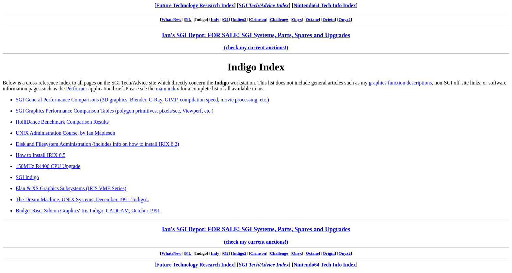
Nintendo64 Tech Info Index (325, 5)
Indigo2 (239, 19)
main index (167, 88)
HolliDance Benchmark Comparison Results (62, 122)
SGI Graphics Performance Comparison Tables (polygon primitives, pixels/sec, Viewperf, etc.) (115, 111)
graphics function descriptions (400, 82)
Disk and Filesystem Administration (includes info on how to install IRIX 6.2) (97, 144)
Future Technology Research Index (195, 5)
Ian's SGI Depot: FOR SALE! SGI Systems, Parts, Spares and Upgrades (256, 35)
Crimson (258, 19)
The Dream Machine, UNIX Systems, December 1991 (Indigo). (82, 199)
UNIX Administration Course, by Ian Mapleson (65, 133)
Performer (76, 88)
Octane (312, 19)
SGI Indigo (27, 177)
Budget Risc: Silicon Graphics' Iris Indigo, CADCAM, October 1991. (88, 210)
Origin (329, 19)
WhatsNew (171, 19)
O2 (226, 19)
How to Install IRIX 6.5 (40, 155)
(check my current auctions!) (256, 47)
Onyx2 (345, 19)
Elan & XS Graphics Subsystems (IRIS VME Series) (71, 188)
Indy (215, 19)
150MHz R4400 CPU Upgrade (48, 166)
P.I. (188, 19)
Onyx (297, 19)
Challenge (279, 19)
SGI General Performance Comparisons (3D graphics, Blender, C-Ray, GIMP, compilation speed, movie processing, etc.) (142, 99)
